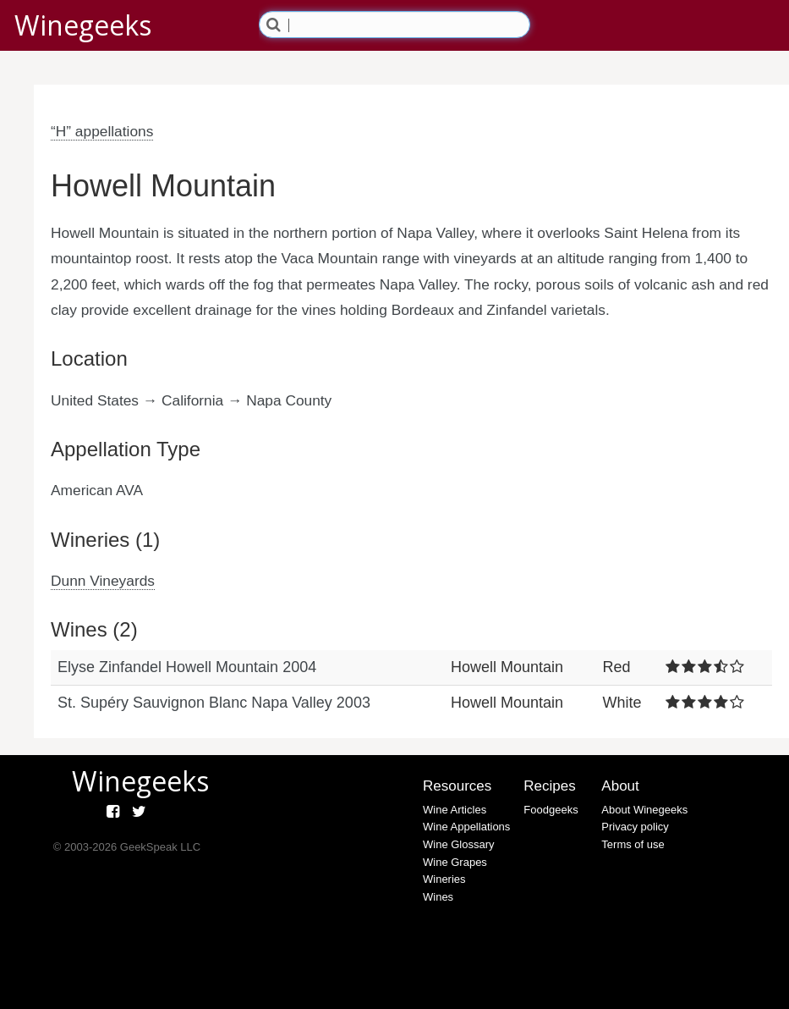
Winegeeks (82, 25)
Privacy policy (634, 826)
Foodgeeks (550, 809)
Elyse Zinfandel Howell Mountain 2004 (187, 667)
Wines (438, 896)
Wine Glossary (459, 844)
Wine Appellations (466, 826)
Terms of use (632, 844)
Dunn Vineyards (103, 580)
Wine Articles (454, 809)
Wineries (444, 879)
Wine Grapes (455, 862)
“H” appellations (102, 131)
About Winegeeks (644, 809)
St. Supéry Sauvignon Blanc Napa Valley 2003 (214, 702)
